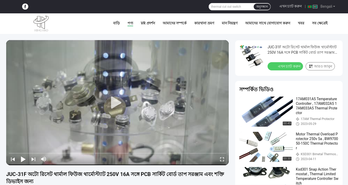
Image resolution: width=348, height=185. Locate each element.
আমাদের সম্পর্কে (175, 23)
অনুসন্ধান (262, 6)
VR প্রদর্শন (148, 23)
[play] (117, 102)
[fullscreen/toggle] (222, 159)
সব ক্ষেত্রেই (319, 23)
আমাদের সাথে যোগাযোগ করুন (267, 23)
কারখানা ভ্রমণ (204, 23)
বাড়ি (116, 23)
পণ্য (130, 23)
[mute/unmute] (44, 159)
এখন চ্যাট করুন (290, 6)
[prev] (13, 159)
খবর (301, 23)
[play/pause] (23, 159)
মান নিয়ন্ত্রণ (229, 23)
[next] (33, 159)
